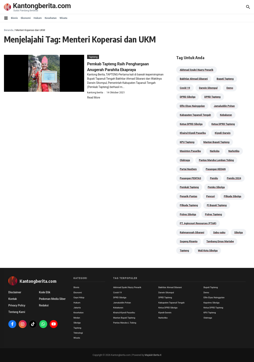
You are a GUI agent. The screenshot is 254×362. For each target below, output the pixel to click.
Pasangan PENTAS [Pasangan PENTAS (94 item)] (190, 178)
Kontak (12, 298)
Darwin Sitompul (166, 292)
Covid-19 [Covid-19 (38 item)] (185, 87)
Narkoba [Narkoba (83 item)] (214, 151)
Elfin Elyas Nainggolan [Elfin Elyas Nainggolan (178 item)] (192, 105)
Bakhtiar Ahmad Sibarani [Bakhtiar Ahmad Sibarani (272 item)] (194, 78)
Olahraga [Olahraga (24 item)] (185, 160)
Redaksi (44, 305)
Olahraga (207, 318)
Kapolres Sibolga (211, 302)
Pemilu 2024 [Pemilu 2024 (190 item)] (234, 178)
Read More (93, 97)
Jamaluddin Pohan (122, 302)
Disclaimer (14, 292)
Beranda (8, 30)
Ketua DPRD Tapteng (213, 307)
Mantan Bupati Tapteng (124, 318)
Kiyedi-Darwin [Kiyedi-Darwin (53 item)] (222, 132)
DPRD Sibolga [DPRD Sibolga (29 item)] (187, 96)
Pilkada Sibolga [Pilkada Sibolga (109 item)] (232, 196)
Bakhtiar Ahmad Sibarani (170, 287)
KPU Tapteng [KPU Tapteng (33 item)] (187, 142)
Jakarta (77, 307)
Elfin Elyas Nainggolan (213, 297)
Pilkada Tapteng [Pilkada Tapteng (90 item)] (189, 205)
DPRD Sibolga (119, 297)
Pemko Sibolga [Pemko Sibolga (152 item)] (216, 187)
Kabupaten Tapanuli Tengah (171, 302)
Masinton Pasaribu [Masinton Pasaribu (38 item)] (190, 151)
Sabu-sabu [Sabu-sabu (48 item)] (219, 232)
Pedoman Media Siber (52, 298)
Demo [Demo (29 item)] (229, 87)
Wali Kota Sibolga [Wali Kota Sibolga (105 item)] (207, 250)
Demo (206, 292)
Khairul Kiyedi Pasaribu (124, 312)
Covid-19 (117, 292)
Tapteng (93, 56)
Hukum (38, 17)
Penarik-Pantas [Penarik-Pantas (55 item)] (188, 196)
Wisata (63, 17)
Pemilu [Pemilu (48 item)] (214, 178)
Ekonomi (26, 17)
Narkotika (162, 318)
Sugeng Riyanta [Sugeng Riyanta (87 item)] (188, 241)
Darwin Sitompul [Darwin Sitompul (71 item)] (208, 87)
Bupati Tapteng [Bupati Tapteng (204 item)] (225, 78)
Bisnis (14, 17)
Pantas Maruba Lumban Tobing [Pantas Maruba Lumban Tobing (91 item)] (216, 160)
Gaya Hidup (78, 297)
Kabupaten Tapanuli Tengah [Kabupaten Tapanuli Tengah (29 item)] (195, 114)
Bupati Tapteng (210, 287)
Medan (76, 318)
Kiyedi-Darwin (164, 312)
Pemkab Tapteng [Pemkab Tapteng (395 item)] (189, 187)
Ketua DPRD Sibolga (167, 307)
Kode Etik (44, 292)
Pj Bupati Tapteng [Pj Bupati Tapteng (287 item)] (217, 205)
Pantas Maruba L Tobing (124, 322)
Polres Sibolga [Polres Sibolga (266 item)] (188, 214)
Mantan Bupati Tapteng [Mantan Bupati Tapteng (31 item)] (216, 142)
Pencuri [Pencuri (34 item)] (210, 196)
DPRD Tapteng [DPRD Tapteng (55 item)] (212, 96)
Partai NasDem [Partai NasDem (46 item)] (188, 169)
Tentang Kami (16, 312)
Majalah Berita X (153, 355)
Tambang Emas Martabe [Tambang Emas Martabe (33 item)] (220, 241)
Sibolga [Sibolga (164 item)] (238, 232)
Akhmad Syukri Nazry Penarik (127, 287)
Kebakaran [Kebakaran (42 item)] (226, 114)
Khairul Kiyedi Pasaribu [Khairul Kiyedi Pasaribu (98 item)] (193, 132)
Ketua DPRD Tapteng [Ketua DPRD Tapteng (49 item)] (223, 124)
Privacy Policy (16, 305)
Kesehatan (51, 17)
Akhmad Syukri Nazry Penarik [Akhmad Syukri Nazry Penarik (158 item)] (196, 69)
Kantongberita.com (42, 6)
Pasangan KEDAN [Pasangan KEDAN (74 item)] (216, 169)
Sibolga (77, 322)
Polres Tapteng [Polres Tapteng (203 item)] (213, 214)
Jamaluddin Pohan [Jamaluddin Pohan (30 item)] (224, 105)
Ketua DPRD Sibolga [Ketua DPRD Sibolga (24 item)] (191, 124)
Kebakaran (118, 307)
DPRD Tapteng (165, 297)
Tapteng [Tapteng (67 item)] (184, 250)
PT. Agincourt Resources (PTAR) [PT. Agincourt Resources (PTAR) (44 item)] (198, 223)
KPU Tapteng (209, 312)
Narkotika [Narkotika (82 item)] (233, 151)
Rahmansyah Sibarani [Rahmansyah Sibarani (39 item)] (192, 232)
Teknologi (78, 333)
